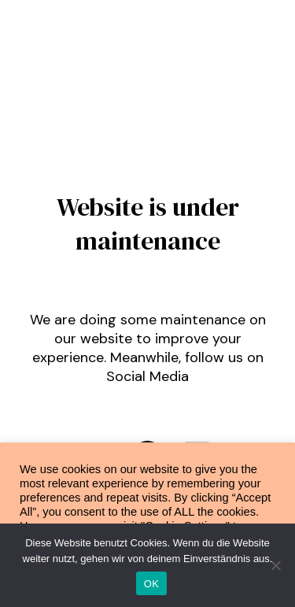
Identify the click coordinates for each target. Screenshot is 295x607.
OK (151, 584)
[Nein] (275, 565)
